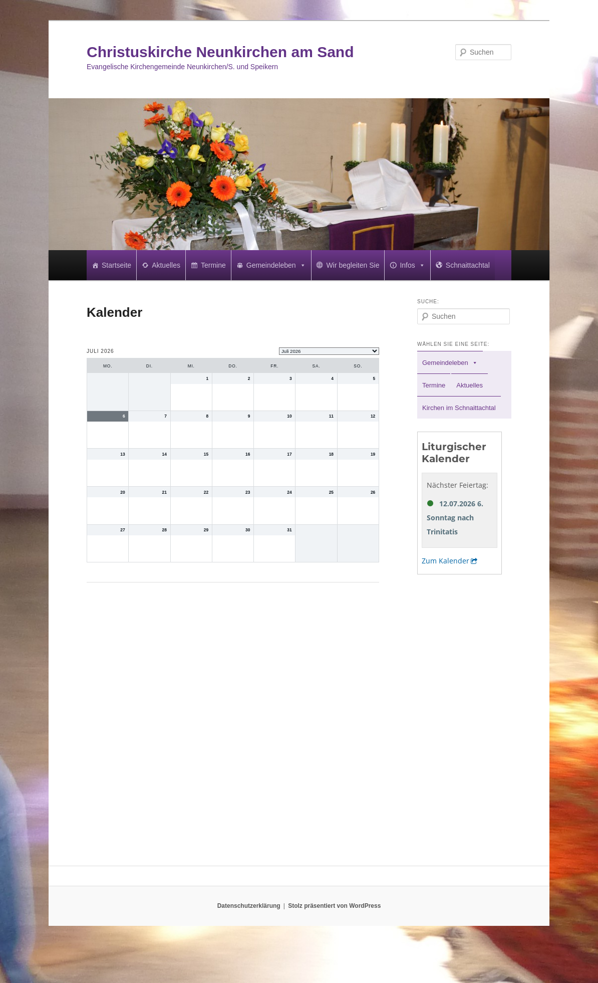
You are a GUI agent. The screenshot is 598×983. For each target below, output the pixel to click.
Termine (213, 265)
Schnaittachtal (468, 265)
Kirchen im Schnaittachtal (459, 408)
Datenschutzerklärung (248, 905)
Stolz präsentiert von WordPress (334, 905)
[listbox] (329, 351)
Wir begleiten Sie (353, 265)
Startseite (116, 265)
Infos (412, 265)
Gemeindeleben (276, 265)
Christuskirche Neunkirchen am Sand (220, 52)
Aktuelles (166, 265)
